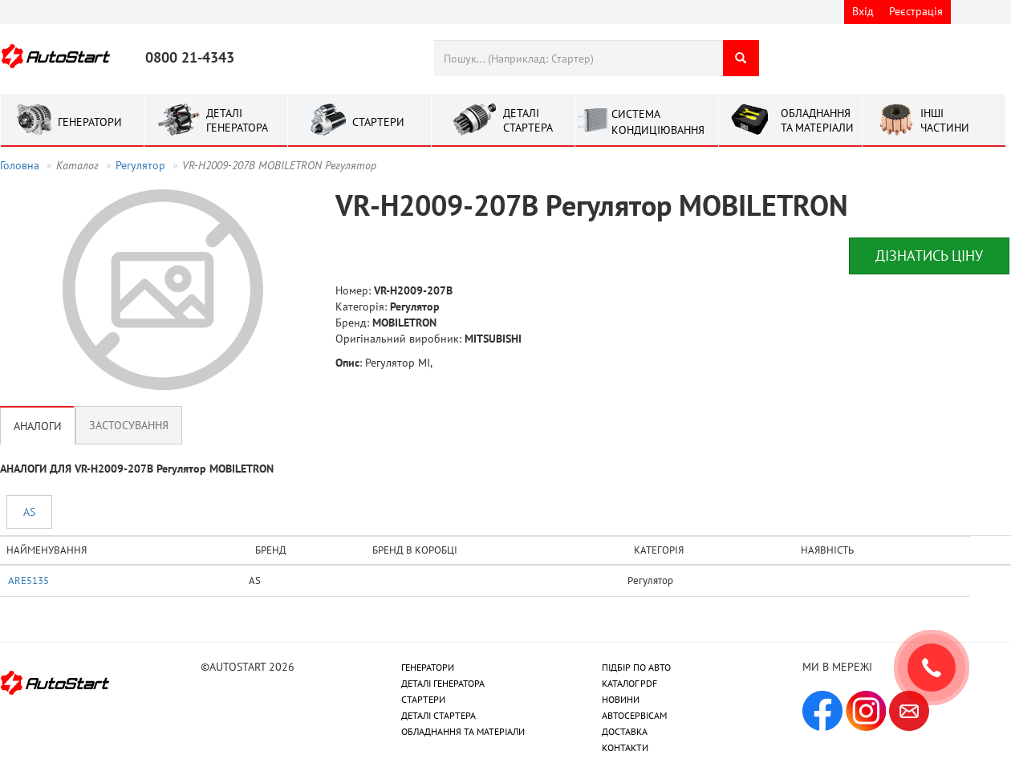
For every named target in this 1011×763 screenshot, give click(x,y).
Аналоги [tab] (38, 425)
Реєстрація (916, 11)
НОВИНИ (620, 699)
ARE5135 (28, 580)
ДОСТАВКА (625, 731)
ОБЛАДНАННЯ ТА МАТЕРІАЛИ (463, 731)
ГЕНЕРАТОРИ (427, 667)
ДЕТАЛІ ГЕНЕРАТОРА (443, 683)
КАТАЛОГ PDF (629, 683)
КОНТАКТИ (625, 747)
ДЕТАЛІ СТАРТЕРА (438, 715)
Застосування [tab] (128, 425)
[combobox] (578, 58)
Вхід (863, 11)
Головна (19, 165)
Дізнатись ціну (929, 255)
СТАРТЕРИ (423, 699)
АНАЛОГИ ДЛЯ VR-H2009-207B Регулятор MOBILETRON (137, 468)
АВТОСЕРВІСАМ (634, 715)
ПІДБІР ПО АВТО (636, 667)
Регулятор (140, 165)
